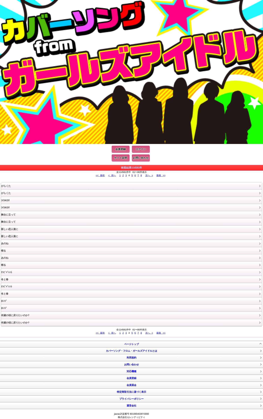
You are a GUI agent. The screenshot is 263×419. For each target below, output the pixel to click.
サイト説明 (120, 157)
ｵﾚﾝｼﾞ (4, 301)
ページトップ (131, 344)
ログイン (141, 149)
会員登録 (120, 149)
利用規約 (131, 357)
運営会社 (131, 405)
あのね (4, 243)
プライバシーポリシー (131, 398)
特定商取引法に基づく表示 (131, 391)
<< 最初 (100, 175)
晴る (3, 250)
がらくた (6, 186)
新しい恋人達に (9, 229)
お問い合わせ (141, 157)
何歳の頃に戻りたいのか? (15, 315)
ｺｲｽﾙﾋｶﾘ (5, 200)
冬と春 (4, 279)
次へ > (149, 175)
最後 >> (160, 175)
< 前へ (112, 175)
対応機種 (131, 371)
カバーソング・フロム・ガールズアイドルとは (131, 350)
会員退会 (131, 385)
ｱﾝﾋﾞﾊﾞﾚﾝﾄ (6, 272)
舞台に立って (8, 214)
